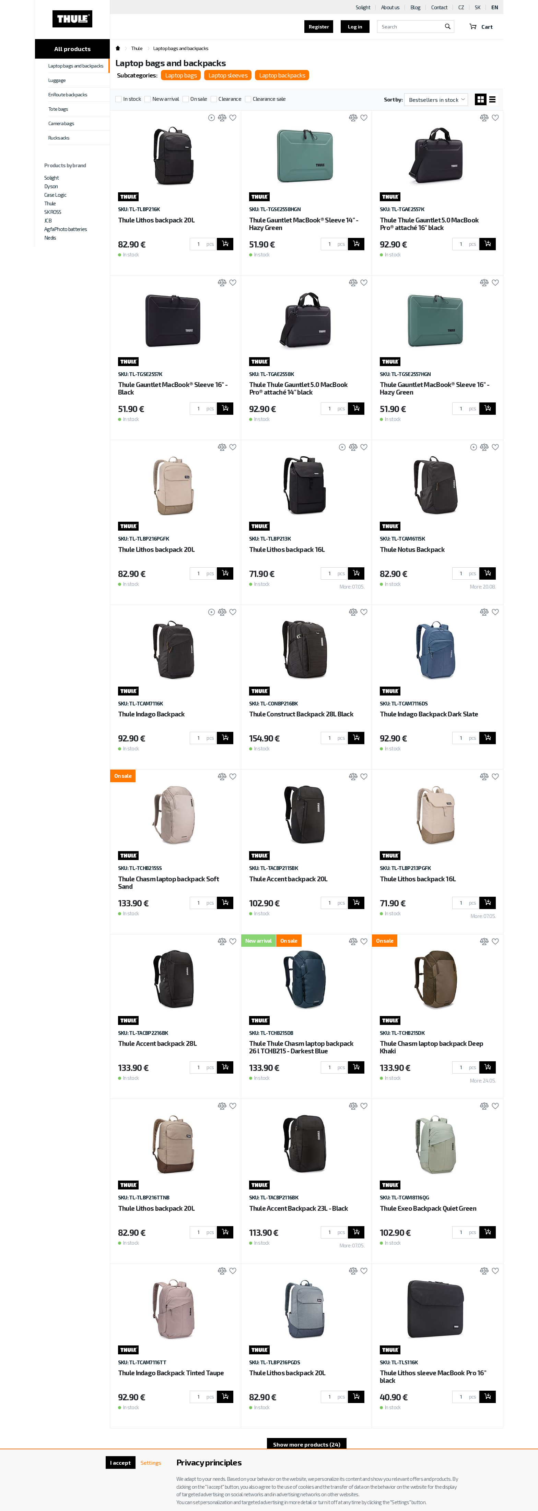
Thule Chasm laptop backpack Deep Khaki (431, 1047)
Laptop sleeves (227, 75)
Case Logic (55, 195)
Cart (481, 26)
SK (478, 7)
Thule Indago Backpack (151, 714)
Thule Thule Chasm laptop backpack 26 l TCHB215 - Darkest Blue (301, 1047)
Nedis (50, 237)
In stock (132, 98)
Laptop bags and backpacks (76, 66)
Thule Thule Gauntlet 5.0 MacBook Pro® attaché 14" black (298, 388)
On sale (198, 98)
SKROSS (52, 212)
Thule (50, 203)
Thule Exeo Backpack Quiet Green (428, 1208)
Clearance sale (269, 98)
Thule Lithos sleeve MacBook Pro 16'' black (433, 1376)
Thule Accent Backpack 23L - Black (298, 1208)
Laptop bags (181, 75)
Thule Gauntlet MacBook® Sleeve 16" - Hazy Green (434, 388)
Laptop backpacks (282, 75)
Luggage (57, 80)
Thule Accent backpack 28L (157, 1043)
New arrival (165, 98)
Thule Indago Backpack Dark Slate (429, 714)
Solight (51, 177)
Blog (415, 7)
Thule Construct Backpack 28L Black (301, 714)
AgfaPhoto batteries (65, 229)
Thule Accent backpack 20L (288, 879)
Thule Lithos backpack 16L (287, 549)
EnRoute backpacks (67, 94)
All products (72, 48)
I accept (120, 1462)
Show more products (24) (306, 1444)
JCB (47, 220)
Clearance (230, 98)
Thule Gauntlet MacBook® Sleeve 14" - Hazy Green (304, 223)
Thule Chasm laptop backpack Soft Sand (168, 882)
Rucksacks (59, 138)
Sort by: (393, 99)
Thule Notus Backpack (412, 549)
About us (390, 7)
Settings (151, 1462)
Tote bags (58, 109)
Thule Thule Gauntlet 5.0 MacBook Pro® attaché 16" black (429, 223)
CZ (461, 7)
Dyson (51, 186)
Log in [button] (355, 26)
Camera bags (61, 123)
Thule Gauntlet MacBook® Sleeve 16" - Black (172, 388)
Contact (439, 7)
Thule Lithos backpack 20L (156, 220)
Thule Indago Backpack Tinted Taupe (171, 1373)
